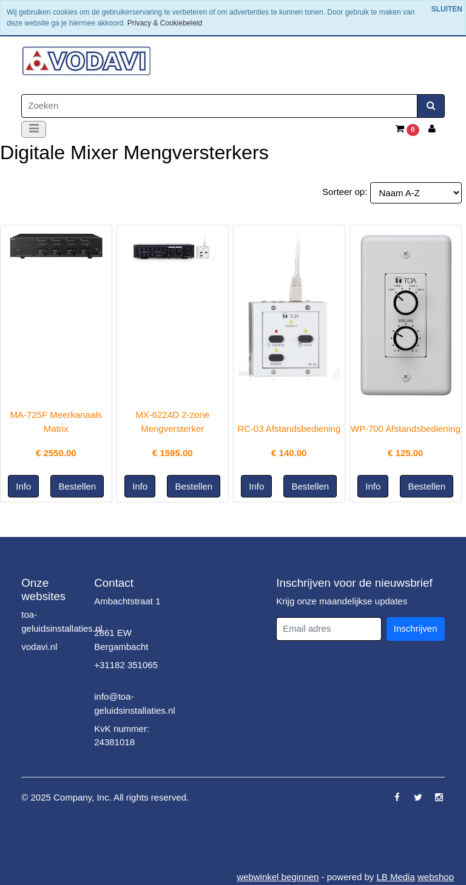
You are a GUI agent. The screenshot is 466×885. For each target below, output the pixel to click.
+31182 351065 (126, 665)
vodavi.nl (39, 646)
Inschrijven (415, 628)
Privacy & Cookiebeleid (164, 23)
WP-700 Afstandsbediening (406, 428)
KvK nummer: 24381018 (121, 735)
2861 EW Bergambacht (121, 639)
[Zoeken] (219, 106)
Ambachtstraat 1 (127, 601)
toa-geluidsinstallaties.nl (61, 621)
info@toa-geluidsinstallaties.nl (134, 703)
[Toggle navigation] (33, 129)
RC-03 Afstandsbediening (288, 428)
